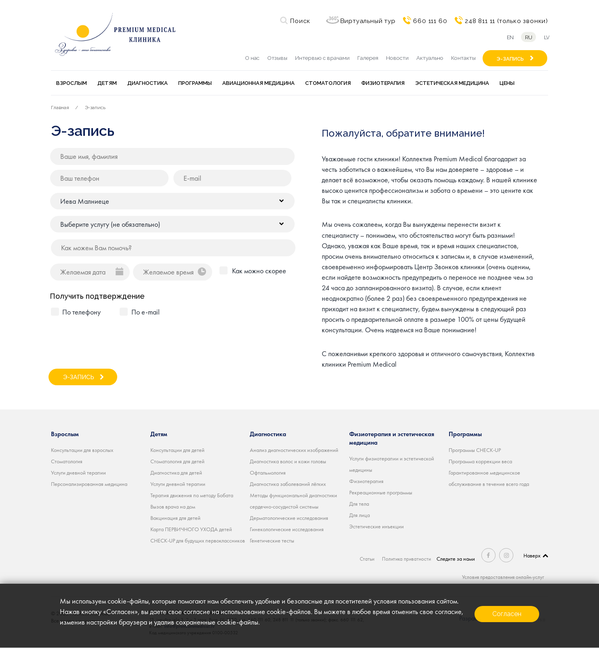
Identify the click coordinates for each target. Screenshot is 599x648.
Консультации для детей (177, 450)
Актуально (429, 58)
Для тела (359, 503)
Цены (507, 83)
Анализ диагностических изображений (294, 450)
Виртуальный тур (368, 21)
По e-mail (145, 312)
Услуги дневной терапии (78, 472)
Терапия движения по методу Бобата (191, 495)
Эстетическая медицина (452, 83)
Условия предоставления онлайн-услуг (500, 576)
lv (548, 37)
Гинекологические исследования (287, 529)
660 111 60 (430, 21)
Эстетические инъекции (376, 526)
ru (528, 37)
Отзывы (277, 58)
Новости (397, 58)
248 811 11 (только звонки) (506, 21)
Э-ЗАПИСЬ (510, 59)
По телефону (81, 312)
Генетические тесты (272, 540)
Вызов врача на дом (172, 506)
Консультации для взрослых (82, 450)
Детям (107, 83)
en (508, 37)
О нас (252, 58)
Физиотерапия (383, 83)
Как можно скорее (259, 270)
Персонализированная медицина (89, 484)
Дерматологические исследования (289, 517)
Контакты (463, 58)
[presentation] (112, 339)
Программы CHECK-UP (475, 450)
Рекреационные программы (380, 492)
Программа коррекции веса (480, 461)
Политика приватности (407, 558)
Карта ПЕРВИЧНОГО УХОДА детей (191, 529)
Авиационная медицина (258, 83)
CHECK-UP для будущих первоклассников (197, 540)
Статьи (366, 558)
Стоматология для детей (177, 461)
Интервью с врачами (322, 58)
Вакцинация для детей (175, 517)
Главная (60, 107)
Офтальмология (268, 472)
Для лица (359, 515)
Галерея (367, 58)
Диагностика (147, 83)
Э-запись (95, 107)
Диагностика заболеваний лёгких (288, 484)
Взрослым (71, 83)
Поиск (300, 21)
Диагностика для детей (176, 472)
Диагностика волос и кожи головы (288, 461)
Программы (195, 83)
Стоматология (328, 83)
